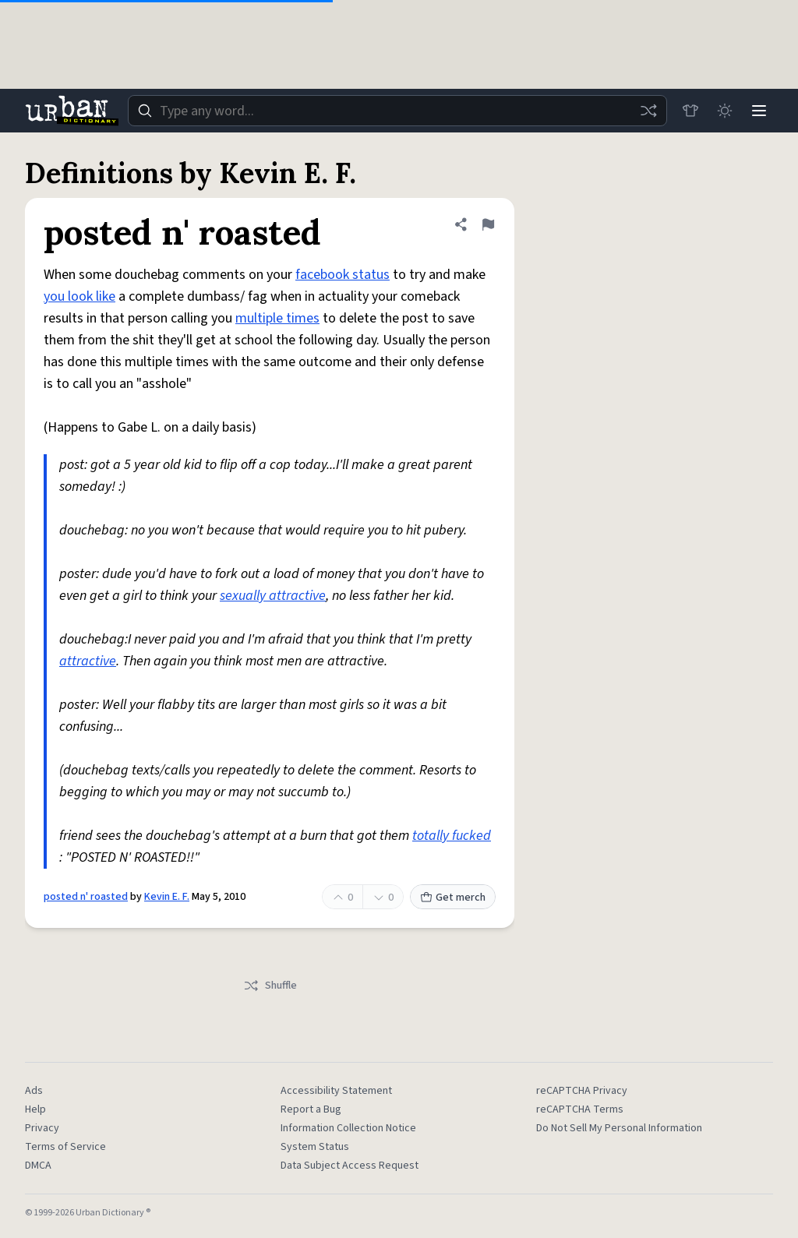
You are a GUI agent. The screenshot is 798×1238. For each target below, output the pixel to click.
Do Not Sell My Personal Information (619, 1128)
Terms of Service (65, 1147)
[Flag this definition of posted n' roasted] (487, 224)
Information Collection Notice (348, 1128)
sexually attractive (273, 595)
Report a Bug (311, 1109)
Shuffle (270, 985)
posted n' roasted (86, 897)
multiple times (277, 318)
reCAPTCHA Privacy (581, 1091)
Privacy (42, 1128)
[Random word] (648, 110)
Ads (34, 1091)
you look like (79, 296)
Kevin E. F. (166, 897)
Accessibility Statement (336, 1091)
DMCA (38, 1165)
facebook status (342, 274)
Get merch (453, 897)
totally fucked (451, 835)
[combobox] (397, 110)
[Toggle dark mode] (725, 111)
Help (35, 1109)
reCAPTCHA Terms (579, 1109)
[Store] (690, 111)
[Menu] (759, 111)
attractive (87, 661)
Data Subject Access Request (349, 1165)
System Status (315, 1147)
